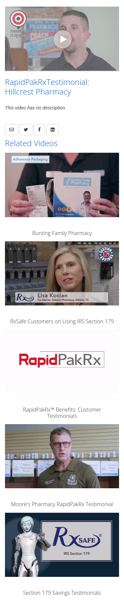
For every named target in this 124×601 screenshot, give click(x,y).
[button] (11, 129)
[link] (26, 129)
